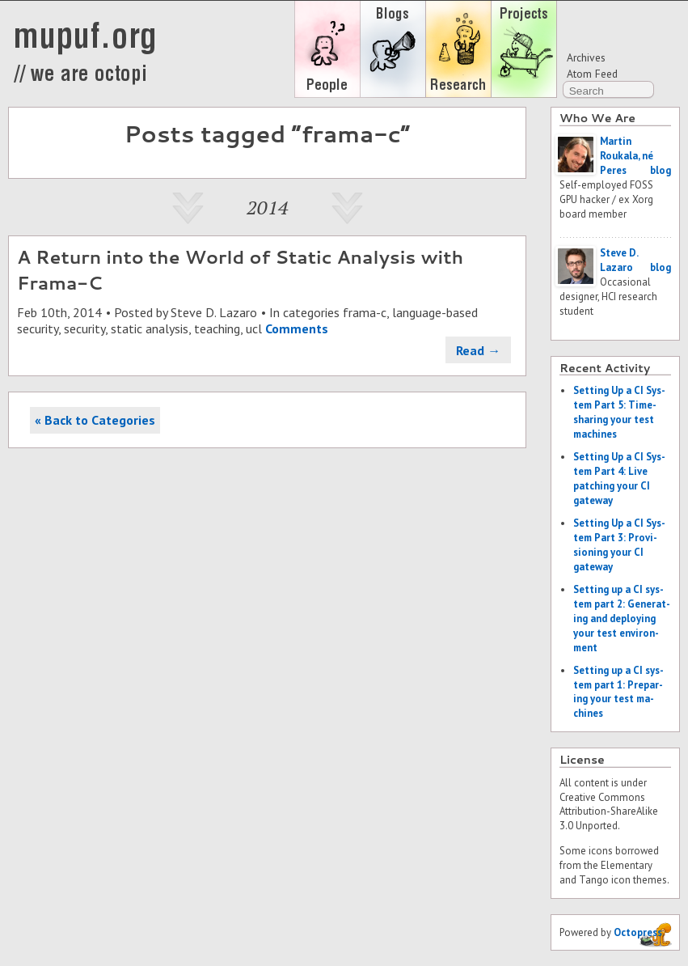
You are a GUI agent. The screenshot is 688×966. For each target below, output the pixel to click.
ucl (254, 328)
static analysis (149, 328)
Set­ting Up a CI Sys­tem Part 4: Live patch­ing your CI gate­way (619, 478)
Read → (478, 350)
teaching (217, 328)
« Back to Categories (95, 420)
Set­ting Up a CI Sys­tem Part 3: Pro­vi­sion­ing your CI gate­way (619, 545)
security (84, 328)
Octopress (638, 932)
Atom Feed (592, 73)
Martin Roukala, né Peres (626, 155)
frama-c (364, 312)
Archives (586, 57)
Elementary (626, 865)
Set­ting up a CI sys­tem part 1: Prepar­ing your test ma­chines (618, 692)
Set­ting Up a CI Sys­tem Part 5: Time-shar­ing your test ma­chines (619, 412)
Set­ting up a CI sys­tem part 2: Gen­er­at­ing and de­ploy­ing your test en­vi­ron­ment (621, 619)
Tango (594, 880)
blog (660, 170)
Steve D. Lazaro (214, 312)
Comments (296, 328)
